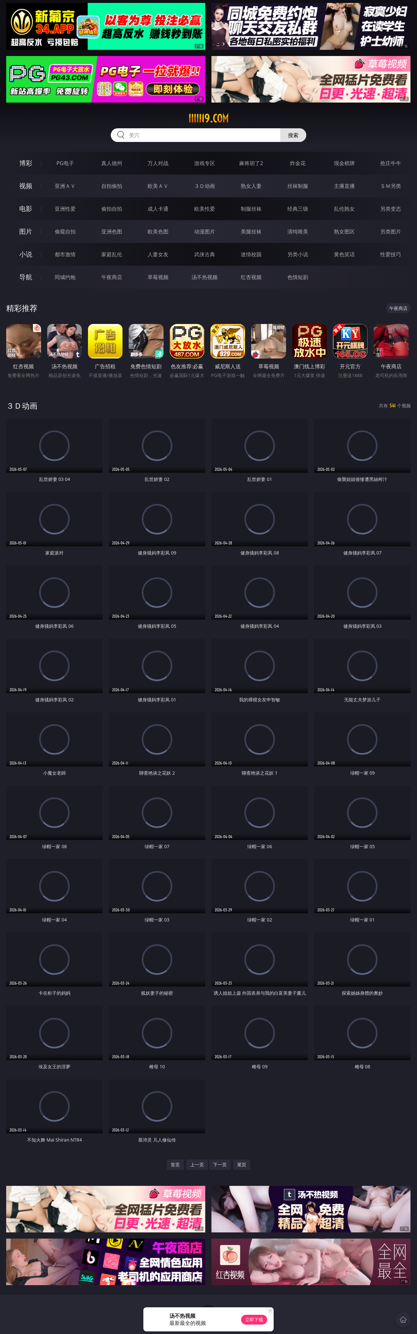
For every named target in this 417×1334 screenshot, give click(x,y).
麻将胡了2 (251, 163)
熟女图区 (344, 231)
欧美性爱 (204, 208)
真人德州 (111, 163)
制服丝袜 (251, 208)
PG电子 (65, 163)
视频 (25, 185)
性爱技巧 (390, 254)
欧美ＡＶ (158, 186)
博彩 (25, 163)
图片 (25, 231)
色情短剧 (297, 277)
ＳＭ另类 (390, 186)
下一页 (220, 1164)
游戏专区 (204, 163)
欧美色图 (158, 231)
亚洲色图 (111, 231)
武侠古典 (204, 254)
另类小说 (297, 254)
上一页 (197, 1164)
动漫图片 (204, 231)
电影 (25, 208)
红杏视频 (251, 277)
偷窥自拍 (65, 231)
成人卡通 (158, 208)
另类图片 (390, 231)
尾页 (241, 1164)
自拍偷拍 (111, 186)
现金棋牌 (344, 163)
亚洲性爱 (65, 208)
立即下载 (254, 1319)
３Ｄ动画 (204, 186)
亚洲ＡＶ (65, 186)
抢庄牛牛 (390, 163)
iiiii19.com (208, 118)
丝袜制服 (297, 186)
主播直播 (344, 186)
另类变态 (390, 208)
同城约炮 (65, 277)
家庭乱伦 (111, 254)
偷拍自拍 (111, 208)
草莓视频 (158, 277)
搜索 (293, 135)
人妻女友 (158, 254)
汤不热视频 (205, 277)
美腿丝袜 (251, 231)
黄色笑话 (344, 254)
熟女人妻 (251, 186)
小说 (25, 254)
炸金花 (298, 163)
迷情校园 (251, 254)
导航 (25, 277)
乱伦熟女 (344, 208)
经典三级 (297, 208)
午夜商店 (111, 277)
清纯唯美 (297, 231)
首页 (175, 1164)
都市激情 (65, 254)
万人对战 (158, 163)
